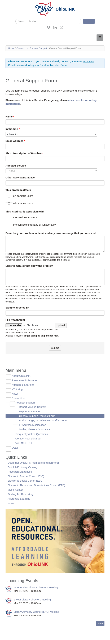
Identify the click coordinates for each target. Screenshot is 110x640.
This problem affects (18, 189)
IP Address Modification (32, 424)
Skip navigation (10, 2)
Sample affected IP (17, 307)
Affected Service (16, 165)
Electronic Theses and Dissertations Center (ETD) (36, 485)
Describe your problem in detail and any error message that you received (51, 233)
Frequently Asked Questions (31, 434)
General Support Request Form (37, 415)
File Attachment (15, 319)
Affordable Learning (23, 384)
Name (10, 116)
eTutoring (17, 389)
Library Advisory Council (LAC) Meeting (36, 611)
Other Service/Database (20, 177)
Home (11, 48)
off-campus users (23, 203)
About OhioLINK (21, 375)
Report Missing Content (32, 406)
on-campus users (23, 195)
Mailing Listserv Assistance (34, 429)
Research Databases (20, 471)
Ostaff (15, 447)
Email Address (15, 140)
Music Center (15, 489)
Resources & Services (24, 380)
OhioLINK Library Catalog (22, 467)
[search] (48, 21)
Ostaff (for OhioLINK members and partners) (33, 462)
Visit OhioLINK (23, 443)
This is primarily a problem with (25, 211)
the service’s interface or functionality (34, 224)
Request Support (38, 48)
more (100, 623)
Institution (13, 128)
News (15, 393)
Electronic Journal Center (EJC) (26, 476)
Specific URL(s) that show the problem (29, 265)
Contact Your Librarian (28, 438)
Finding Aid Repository (21, 494)
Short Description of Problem (24, 153)
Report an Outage (29, 411)
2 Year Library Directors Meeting (32, 599)
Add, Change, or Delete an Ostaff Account (43, 420)
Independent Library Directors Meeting (36, 587)
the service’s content (25, 217)
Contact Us (22, 48)
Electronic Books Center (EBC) (25, 480)
